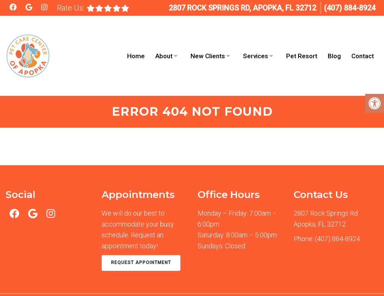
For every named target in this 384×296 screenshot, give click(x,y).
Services (255, 42)
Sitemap (148, 279)
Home (136, 42)
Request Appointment (141, 235)
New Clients (207, 42)
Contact (362, 42)
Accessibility (183, 279)
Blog (334, 42)
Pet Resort (301, 42)
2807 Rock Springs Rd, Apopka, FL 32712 (242, 7)
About (163, 42)
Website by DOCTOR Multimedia (337, 279)
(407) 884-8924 (349, 7)
